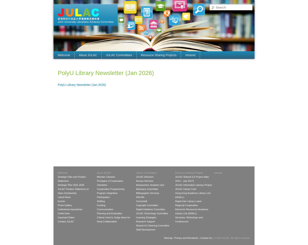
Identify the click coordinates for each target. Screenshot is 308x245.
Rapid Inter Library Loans (188, 201)
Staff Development (145, 229)
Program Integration (107, 193)
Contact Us (206, 238)
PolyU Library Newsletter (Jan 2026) (82, 85)
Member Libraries (106, 177)
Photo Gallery (65, 205)
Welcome (64, 55)
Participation (103, 197)
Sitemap (168, 238)
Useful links (64, 213)
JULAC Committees (119, 55)
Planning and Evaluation (109, 213)
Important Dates (66, 217)
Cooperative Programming (110, 189)
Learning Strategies (146, 217)
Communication (105, 209)
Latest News (64, 197)
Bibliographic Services (147, 193)
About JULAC (88, 55)
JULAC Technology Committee (152, 213)
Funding (101, 205)
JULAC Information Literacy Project (193, 185)
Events (61, 201)
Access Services (144, 181)
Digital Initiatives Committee (150, 209)
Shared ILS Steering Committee (152, 225)
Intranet (190, 55)
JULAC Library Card (185, 189)
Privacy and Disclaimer (186, 238)
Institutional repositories (70, 209)
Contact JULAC (66, 221)
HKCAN (140, 197)
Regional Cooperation (186, 205)
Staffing (101, 201)
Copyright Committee (147, 205)
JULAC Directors (145, 177)
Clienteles (102, 185)
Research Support (145, 221)
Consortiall (141, 201)
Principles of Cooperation (110, 181)
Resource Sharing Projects (159, 55)
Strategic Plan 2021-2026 (71, 185)
